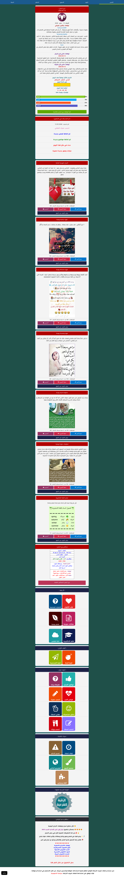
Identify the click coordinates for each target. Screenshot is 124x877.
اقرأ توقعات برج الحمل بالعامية (62, 112)
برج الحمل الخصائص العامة (62, 582)
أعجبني (46, 209)
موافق (4, 873)
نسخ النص (79, 209)
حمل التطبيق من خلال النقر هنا (62, 862)
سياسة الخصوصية (56, 873)
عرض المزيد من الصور (62, 213)
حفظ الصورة (62, 209)
